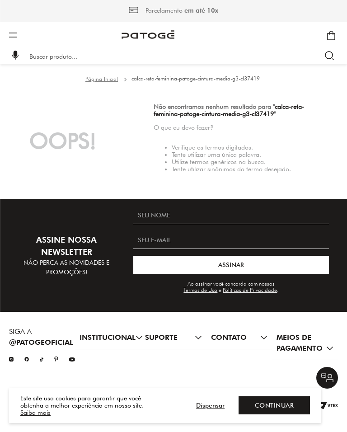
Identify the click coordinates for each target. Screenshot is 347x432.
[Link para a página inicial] (102, 79)
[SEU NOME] (231, 215)
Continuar (274, 405)
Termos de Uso (200, 289)
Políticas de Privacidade (250, 289)
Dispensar (210, 405)
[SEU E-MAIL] (231, 240)
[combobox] (180, 56)
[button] (15, 56)
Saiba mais (35, 412)
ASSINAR (231, 264)
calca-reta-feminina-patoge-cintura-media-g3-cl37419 (195, 78)
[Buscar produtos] (331, 56)
